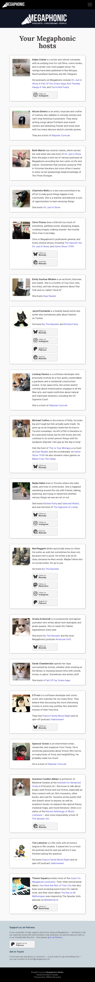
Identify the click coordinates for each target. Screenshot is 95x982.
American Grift (63, 639)
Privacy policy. (39, 977)
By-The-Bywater (50, 324)
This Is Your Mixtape (59, 448)
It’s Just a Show (72, 154)
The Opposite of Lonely (66, 507)
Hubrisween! (57, 719)
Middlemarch (51, 899)
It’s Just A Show (51, 207)
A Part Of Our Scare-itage (52, 83)
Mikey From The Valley (44, 458)
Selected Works (70, 503)
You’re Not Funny (60, 87)
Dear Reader (49, 296)
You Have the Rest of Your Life (55, 885)
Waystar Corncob (61, 135)
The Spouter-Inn (73, 242)
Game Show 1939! (64, 246)
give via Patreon (55, 937)
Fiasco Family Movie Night (56, 715)
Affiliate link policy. (53, 977)
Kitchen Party (71, 324)
